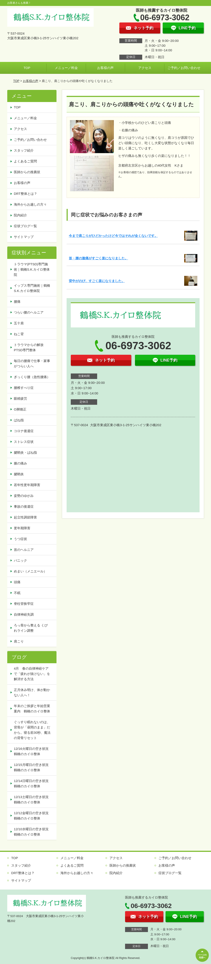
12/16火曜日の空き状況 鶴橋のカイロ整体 (33, 751)
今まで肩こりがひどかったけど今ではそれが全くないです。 (113, 236)
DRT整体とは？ (25, 193)
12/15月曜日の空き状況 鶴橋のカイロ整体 (33, 767)
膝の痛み (20, 463)
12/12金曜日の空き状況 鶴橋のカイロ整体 (33, 815)
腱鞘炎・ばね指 (25, 452)
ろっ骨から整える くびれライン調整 (31, 627)
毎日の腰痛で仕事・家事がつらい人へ (32, 363)
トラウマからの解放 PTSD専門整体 (30, 347)
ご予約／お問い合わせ (183, 68)
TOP (27, 68)
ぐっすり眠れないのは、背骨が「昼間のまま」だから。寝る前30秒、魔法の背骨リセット (32, 730)
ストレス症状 (24, 442)
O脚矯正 (20, 409)
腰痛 (17, 301)
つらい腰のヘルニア (29, 312)
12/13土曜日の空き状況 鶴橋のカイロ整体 (33, 799)
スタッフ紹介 (24, 150)
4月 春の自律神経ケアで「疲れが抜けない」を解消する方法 (32, 674)
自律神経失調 (24, 614)
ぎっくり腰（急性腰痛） (32, 377)
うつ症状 (20, 539)
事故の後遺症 (24, 506)
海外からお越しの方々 (30, 204)
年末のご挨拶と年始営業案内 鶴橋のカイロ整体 (32, 708)
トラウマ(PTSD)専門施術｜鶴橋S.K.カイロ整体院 (32, 269)
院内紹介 (20, 215)
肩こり (19, 641)
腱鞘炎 (19, 474)
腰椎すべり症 (24, 388)
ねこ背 (19, 334)
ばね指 (19, 420)
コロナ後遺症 (24, 431)
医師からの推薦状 (27, 172)
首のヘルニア (24, 550)
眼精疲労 (20, 398)
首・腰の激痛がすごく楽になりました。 (98, 258)
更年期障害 (22, 528)
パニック (20, 560)
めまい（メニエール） (30, 571)
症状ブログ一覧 (25, 226)
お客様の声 (105, 68)
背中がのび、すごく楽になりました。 (97, 281)
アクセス (144, 68)
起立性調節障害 (25, 517)
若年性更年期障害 (27, 485)
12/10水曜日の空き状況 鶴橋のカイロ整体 (33, 831)
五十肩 (19, 323)
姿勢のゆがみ (24, 496)
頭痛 (17, 582)
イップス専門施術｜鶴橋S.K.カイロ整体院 (32, 288)
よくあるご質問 (25, 161)
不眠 (17, 593)
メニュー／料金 (66, 68)
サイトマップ (24, 237)
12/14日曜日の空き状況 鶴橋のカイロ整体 (33, 783)
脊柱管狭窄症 (24, 604)
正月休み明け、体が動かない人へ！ (32, 692)
